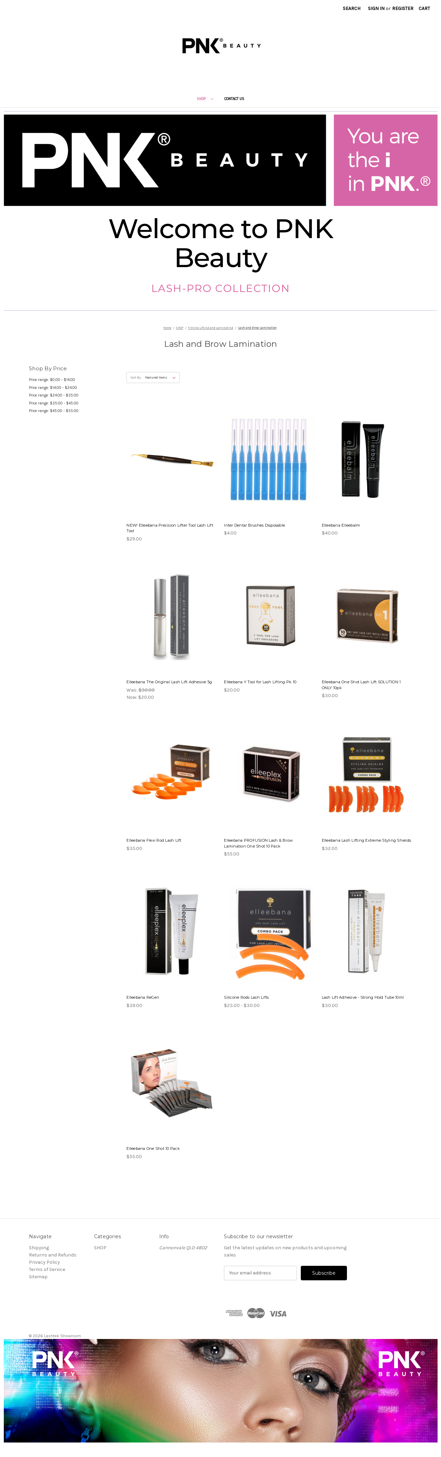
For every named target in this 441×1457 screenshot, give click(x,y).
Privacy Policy (44, 1262)
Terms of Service (47, 1269)
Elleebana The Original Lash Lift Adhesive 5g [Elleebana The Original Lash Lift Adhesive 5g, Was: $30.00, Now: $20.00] (169, 681)
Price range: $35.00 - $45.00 (54, 403)
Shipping (39, 1248)
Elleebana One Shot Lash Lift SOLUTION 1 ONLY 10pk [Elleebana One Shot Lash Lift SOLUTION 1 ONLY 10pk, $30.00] (361, 684)
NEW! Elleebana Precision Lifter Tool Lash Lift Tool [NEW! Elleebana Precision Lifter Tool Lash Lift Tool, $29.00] (169, 528)
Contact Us (234, 99)
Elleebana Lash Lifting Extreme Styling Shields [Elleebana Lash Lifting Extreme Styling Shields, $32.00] (366, 840)
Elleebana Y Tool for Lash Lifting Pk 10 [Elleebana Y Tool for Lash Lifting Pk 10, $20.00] (260, 681)
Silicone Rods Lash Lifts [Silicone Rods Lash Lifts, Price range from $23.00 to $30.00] (246, 997)
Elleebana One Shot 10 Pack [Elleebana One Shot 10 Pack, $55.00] (153, 1148)
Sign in (376, 8)
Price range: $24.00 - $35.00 (54, 395)
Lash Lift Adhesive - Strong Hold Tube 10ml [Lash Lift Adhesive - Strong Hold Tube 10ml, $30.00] (363, 997)
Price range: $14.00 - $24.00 (53, 387)
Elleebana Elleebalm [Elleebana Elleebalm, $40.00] (341, 525)
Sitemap (38, 1277)
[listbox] (162, 377)
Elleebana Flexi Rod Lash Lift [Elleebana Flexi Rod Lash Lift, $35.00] (153, 840)
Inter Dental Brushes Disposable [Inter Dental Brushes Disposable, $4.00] (254, 525)
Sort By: (136, 377)
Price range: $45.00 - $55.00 (54, 411)
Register (402, 8)
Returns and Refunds (52, 1255)
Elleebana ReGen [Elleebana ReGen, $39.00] (142, 997)
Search (351, 8)
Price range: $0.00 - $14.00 (52, 380)
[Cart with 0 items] (424, 8)
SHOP (205, 99)
